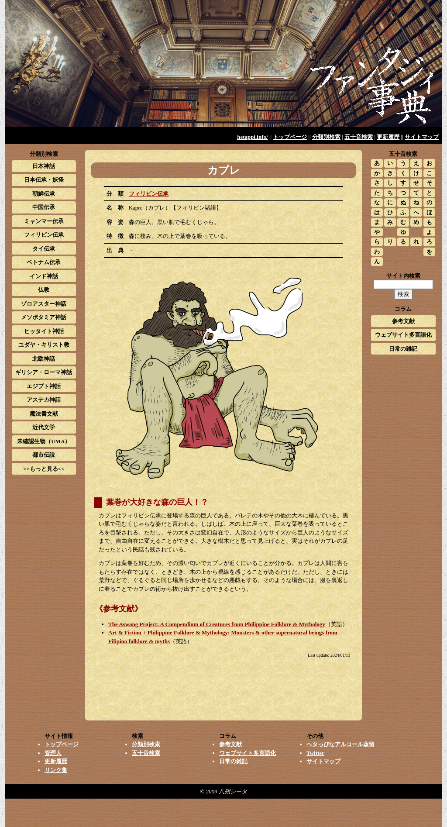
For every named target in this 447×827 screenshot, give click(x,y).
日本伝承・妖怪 (44, 179)
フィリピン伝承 (148, 193)
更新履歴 (388, 137)
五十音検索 (358, 137)
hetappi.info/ (252, 137)
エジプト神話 (44, 386)
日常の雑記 (403, 348)
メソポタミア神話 (43, 317)
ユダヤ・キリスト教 (43, 344)
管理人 (53, 753)
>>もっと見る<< (44, 468)
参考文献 (403, 321)
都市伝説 (43, 454)
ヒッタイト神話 (44, 331)
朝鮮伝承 (43, 193)
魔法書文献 (44, 413)
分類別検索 (326, 137)
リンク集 (56, 770)
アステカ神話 (44, 399)
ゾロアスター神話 (43, 303)
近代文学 (43, 427)
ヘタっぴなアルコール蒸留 (340, 744)
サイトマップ (422, 137)
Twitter (315, 753)
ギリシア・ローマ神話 (43, 372)
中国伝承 (43, 207)
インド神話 (44, 276)
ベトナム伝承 (44, 262)
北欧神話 (43, 358)
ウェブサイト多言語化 (403, 334)
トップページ (290, 137)
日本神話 (43, 166)
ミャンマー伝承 (44, 221)
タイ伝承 (43, 248)
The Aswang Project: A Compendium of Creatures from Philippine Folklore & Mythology (216, 624)
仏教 (43, 289)
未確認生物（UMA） (43, 441)
